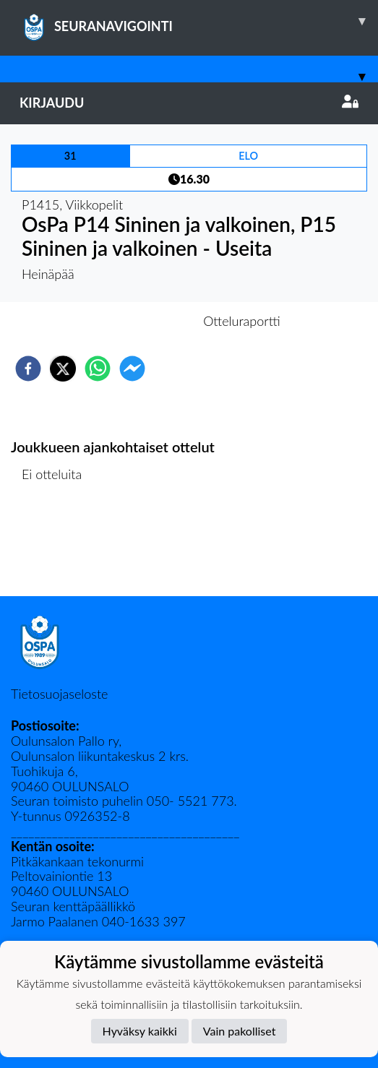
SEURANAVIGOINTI (199, 21)
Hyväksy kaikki (140, 1031)
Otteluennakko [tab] (139, 321)
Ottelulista (57, 547)
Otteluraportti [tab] (241, 321)
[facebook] (28, 369)
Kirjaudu (189, 103)
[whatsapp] (98, 369)
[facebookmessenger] (132, 369)
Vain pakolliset (239, 1031)
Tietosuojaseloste (59, 694)
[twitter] (63, 369)
